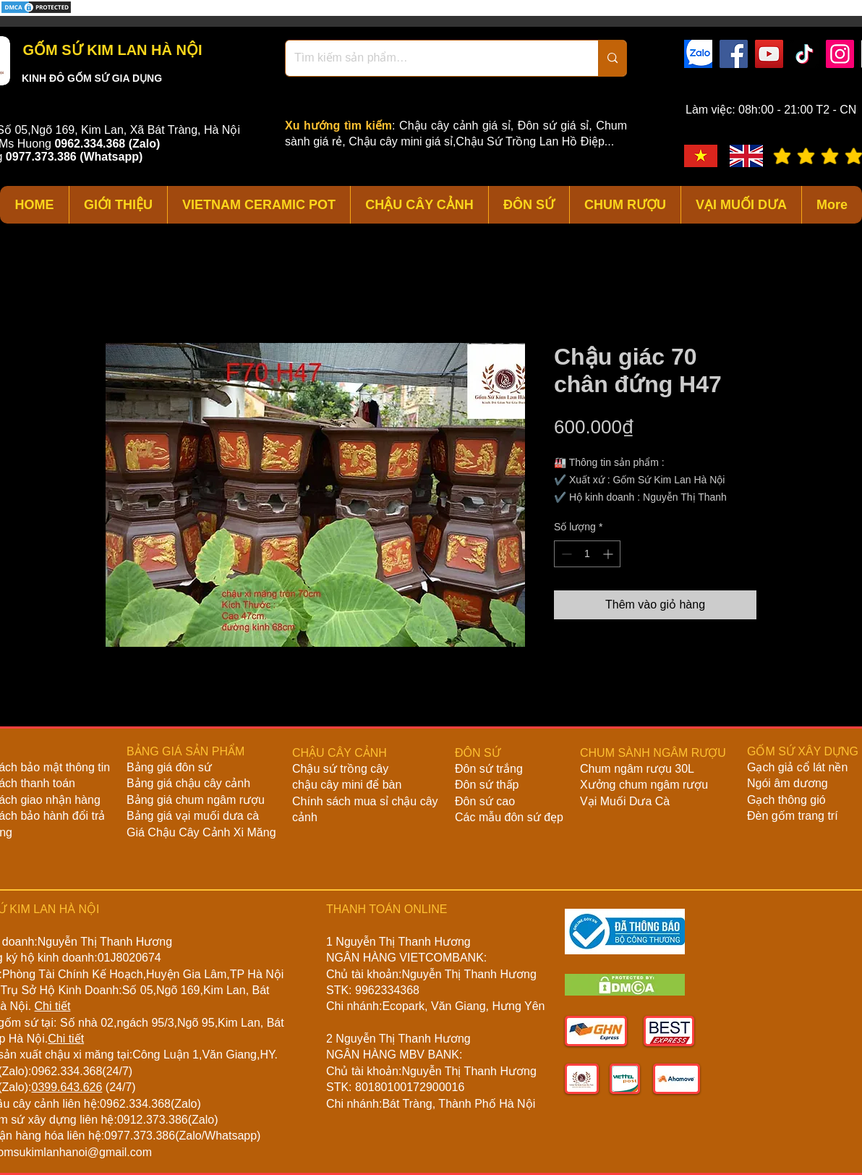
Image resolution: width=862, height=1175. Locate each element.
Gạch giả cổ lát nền (797, 767)
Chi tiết (53, 1006)
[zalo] (698, 54)
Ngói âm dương (787, 783)
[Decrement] (565, 554)
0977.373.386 (139, 1135)
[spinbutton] (587, 554)
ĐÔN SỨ (477, 753)
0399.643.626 (66, 1087)
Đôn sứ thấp (487, 785)
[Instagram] (840, 54)
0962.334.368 (66, 1071)
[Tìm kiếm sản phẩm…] (431, 58)
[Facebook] (734, 54)
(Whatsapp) (111, 156)
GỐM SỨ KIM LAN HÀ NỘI (110, 50)
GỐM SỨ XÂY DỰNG (802, 751)
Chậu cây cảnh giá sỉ (455, 125)
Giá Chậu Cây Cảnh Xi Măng (201, 832)
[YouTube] (769, 54)
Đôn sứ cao (485, 801)
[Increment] (609, 554)
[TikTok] (804, 54)
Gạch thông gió (786, 800)
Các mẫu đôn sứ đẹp (509, 817)
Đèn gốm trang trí (792, 816)
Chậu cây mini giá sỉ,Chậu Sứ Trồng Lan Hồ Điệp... (481, 141)
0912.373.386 (152, 1120)
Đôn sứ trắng (489, 769)
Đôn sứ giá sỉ (553, 125)
